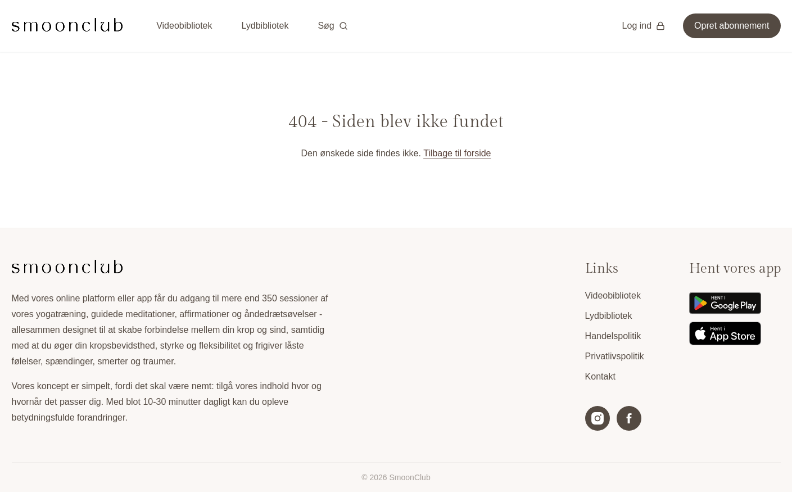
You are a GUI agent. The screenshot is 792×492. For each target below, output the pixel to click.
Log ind (644, 25)
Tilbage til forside (457, 153)
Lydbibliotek (264, 25)
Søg (332, 25)
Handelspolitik (613, 336)
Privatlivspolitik (614, 356)
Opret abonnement (731, 25)
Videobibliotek (184, 25)
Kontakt (600, 376)
